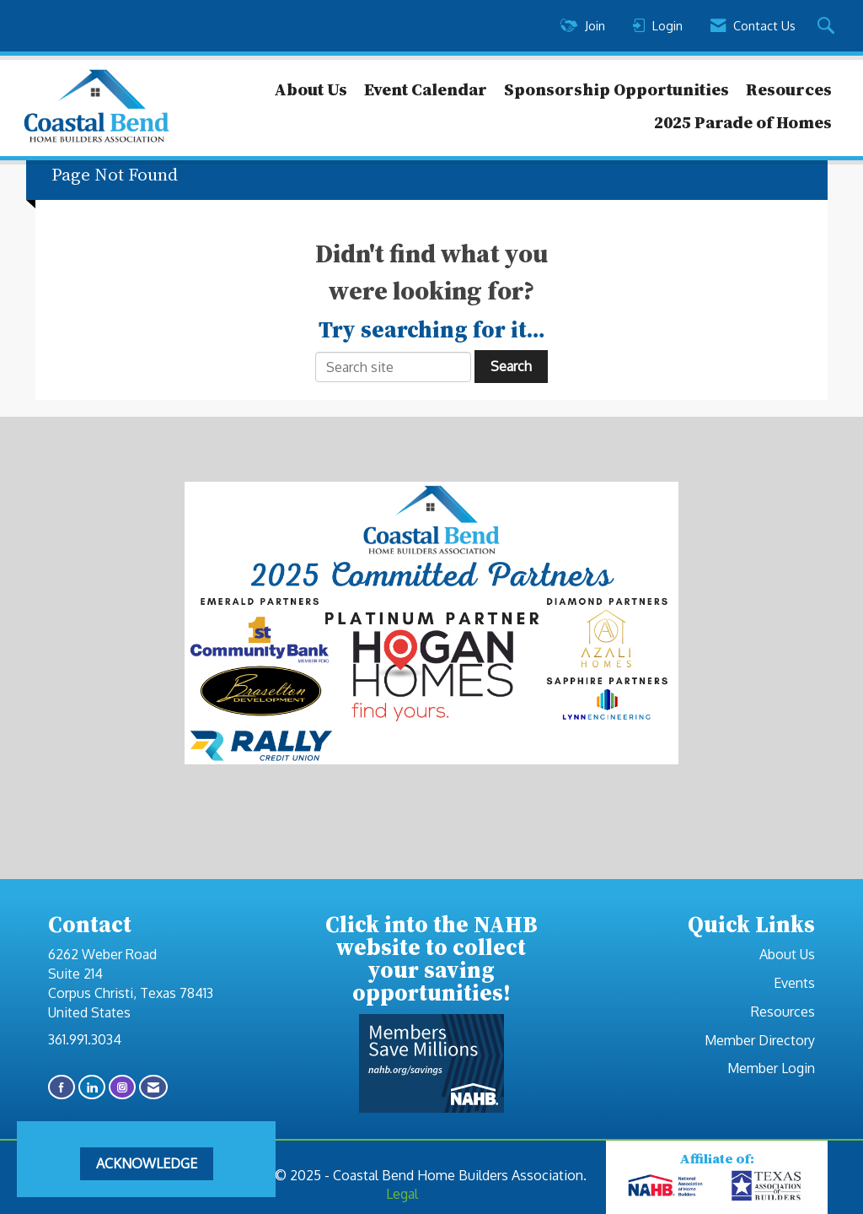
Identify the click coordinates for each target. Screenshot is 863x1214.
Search (511, 366)
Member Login (771, 1068)
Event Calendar (425, 89)
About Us (310, 89)
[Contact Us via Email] (153, 1087)
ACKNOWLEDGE (146, 1163)
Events (794, 982)
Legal (402, 1193)
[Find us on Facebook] (61, 1087)
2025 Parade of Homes (743, 122)
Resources (789, 89)
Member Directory (760, 1040)
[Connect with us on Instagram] (122, 1087)
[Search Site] (828, 26)
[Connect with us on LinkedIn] (91, 1087)
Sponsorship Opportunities (616, 89)
